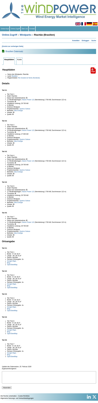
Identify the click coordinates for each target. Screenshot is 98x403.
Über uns (25, 29)
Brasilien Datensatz (14, 51)
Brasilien (15, 76)
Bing (8, 263)
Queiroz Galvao (25, 109)
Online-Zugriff (15, 29)
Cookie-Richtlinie (23, 398)
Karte (19, 59)
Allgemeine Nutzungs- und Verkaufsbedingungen (17, 400)
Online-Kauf (5, 29)
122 (33, 100)
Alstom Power (26, 100)
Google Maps (11, 261)
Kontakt (32, 29)
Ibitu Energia (18, 110)
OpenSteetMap (12, 265)
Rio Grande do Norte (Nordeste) (29, 78)
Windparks (25, 35)
